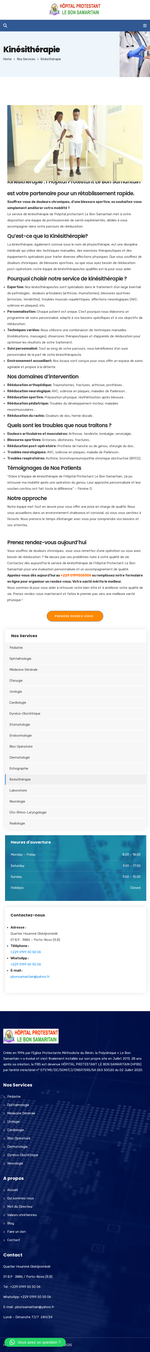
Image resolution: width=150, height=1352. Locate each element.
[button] (35, 1342)
